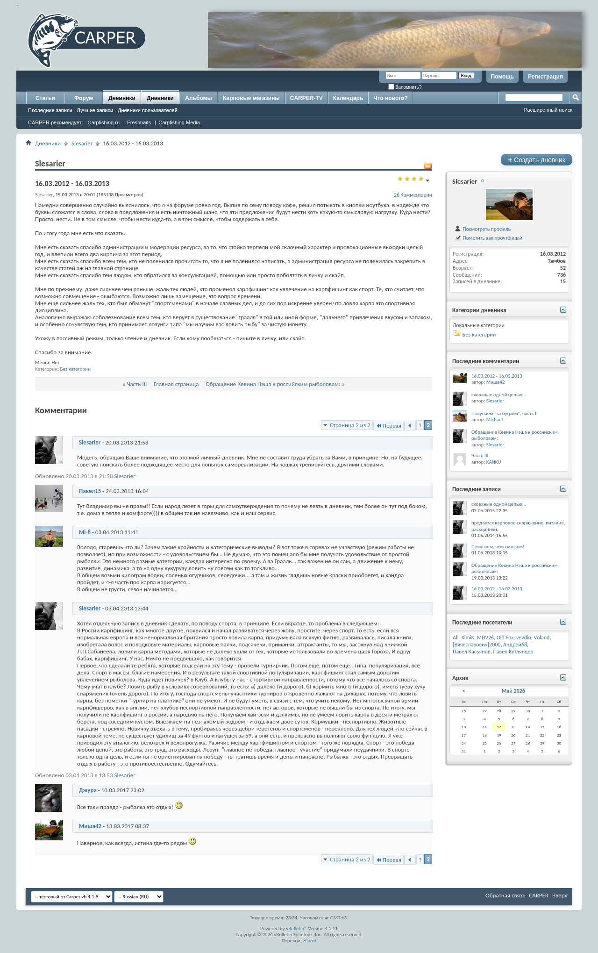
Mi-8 (85, 532)
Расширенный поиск (548, 110)
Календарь (348, 98)
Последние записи (50, 110)
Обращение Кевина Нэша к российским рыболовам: (273, 383)
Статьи (45, 98)
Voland (542, 637)
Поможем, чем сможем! (497, 547)
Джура (88, 790)
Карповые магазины (251, 98)
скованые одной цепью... (498, 395)
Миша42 (90, 826)
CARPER (538, 895)
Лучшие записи (95, 110)
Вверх (559, 895)
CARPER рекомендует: (55, 122)
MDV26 (485, 637)
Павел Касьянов (472, 651)
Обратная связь (505, 895)
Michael (494, 419)
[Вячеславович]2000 (476, 644)
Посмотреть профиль (482, 229)
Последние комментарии (486, 361)
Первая (388, 425)
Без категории (75, 369)
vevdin (523, 637)
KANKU (493, 462)
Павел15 (90, 490)
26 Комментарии (413, 195)
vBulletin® (296, 928)
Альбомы (198, 98)
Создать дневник (536, 160)
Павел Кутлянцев (513, 651)
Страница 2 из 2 (350, 425)
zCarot (310, 941)
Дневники (121, 98)
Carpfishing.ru (104, 122)
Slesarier (82, 143)
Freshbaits (139, 122)
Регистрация (545, 76)
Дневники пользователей (148, 110)
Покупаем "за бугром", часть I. (504, 413)
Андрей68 (515, 644)
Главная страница (176, 383)
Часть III (137, 383)
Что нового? (390, 98)
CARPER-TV (306, 98)
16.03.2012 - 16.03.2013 (496, 376)
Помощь (502, 76)
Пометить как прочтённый (488, 238)
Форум (83, 98)
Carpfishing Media (179, 122)
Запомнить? (405, 87)
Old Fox (505, 637)
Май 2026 (513, 691)
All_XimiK (463, 637)
